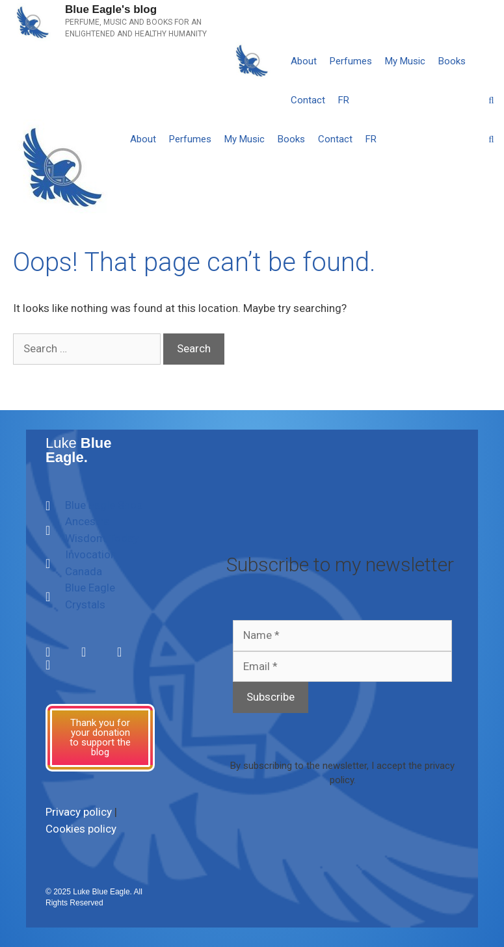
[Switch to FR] (344, 100)
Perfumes (351, 61)
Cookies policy (81, 828)
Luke (79, 450)
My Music (405, 61)
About (304, 61)
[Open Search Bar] (491, 100)
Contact (308, 100)
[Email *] (342, 666)
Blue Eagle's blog (111, 9)
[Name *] (342, 635)
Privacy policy (79, 811)
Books (452, 61)
